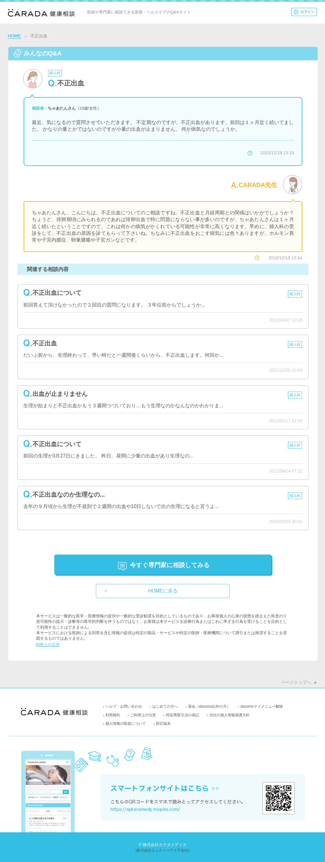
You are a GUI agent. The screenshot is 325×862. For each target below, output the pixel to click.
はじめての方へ (165, 706)
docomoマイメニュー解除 (261, 706)
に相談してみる (170, 565)
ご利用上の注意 (143, 715)
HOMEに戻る (163, 590)
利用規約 (112, 715)
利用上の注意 (48, 644)
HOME (14, 35)
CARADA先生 (258, 185)
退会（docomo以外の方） (209, 706)
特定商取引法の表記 (182, 715)
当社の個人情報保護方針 (229, 715)
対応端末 (163, 723)
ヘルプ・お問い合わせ (123, 706)
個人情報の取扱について (125, 723)
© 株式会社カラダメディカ (162, 844)
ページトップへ (296, 682)
